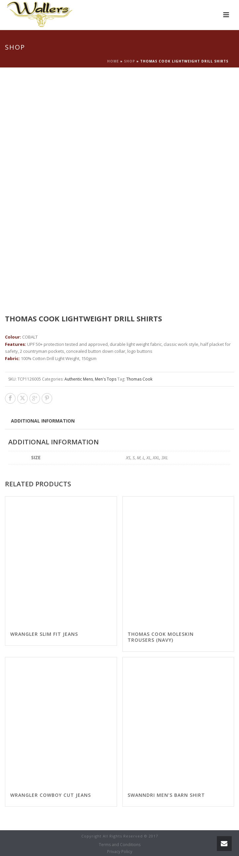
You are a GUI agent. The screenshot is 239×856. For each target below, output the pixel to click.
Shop (129, 61)
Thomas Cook (139, 379)
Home (113, 61)
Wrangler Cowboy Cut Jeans (50, 795)
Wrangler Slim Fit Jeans (44, 634)
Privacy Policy (119, 851)
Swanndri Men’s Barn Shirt (166, 795)
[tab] (43, 420)
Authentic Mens (78, 379)
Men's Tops (105, 379)
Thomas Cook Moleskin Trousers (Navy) (161, 637)
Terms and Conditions (119, 844)
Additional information (43, 421)
